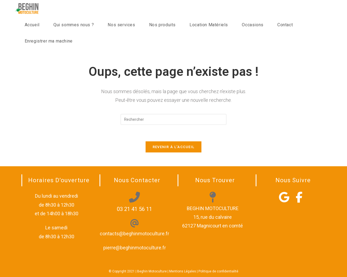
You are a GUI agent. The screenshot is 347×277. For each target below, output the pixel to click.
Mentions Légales (182, 271)
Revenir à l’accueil (174, 147)
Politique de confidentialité (218, 271)
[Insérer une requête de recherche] (173, 119)
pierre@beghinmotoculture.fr (134, 247)
